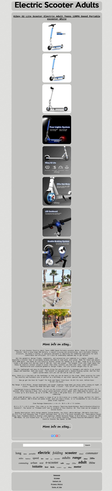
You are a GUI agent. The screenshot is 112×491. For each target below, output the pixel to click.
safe (62, 463)
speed (36, 458)
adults (66, 458)
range (77, 457)
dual (81, 454)
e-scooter (52, 462)
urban (34, 462)
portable (32, 454)
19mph (68, 463)
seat (41, 463)
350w (92, 462)
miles (21, 458)
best (46, 467)
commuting (23, 463)
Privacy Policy (57, 484)
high (65, 467)
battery (27, 459)
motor (77, 466)
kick (52, 467)
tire (42, 459)
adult (82, 462)
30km (85, 459)
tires (25, 454)
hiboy (70, 467)
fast (51, 459)
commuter (92, 453)
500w (92, 458)
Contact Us (57, 481)
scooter (71, 453)
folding (58, 453)
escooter (57, 459)
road (47, 459)
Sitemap (57, 478)
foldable (37, 466)
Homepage (56, 475)
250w (74, 463)
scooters (59, 467)
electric (44, 452)
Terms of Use (57, 487)
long (18, 453)
